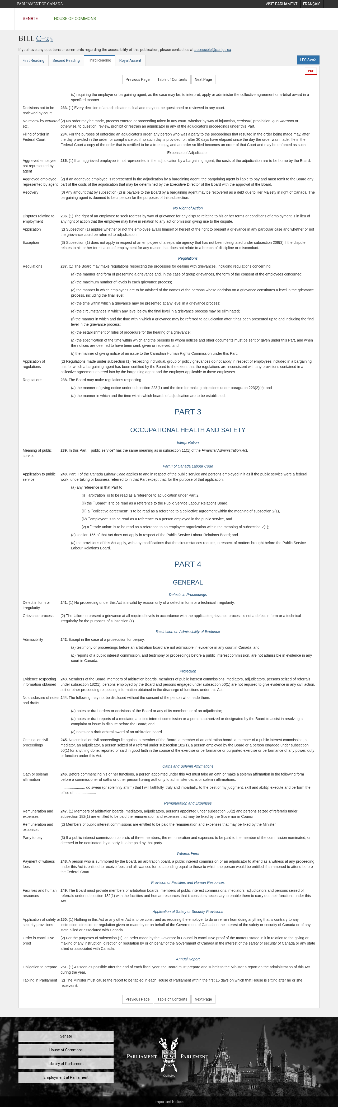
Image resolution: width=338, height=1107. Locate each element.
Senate (30, 18)
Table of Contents (172, 79)
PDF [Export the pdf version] (311, 71)
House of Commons (75, 18)
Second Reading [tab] (66, 60)
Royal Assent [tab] (130, 60)
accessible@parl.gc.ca (212, 50)
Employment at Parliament (66, 1077)
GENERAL (188, 582)
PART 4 (188, 564)
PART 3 (188, 411)
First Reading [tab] (33, 60)
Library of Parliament (66, 1064)
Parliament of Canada (40, 4)
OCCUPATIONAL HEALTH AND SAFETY (188, 429)
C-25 (44, 39)
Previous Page (138, 79)
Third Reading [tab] (99, 60)
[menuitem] (281, 4)
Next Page (203, 79)
